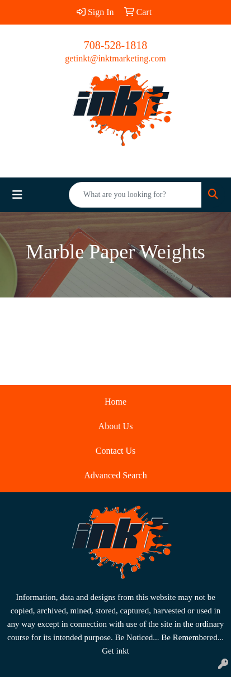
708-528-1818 (115, 45)
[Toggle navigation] (17, 195)
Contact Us (116, 450)
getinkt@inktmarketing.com (115, 58)
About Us (115, 426)
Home (115, 401)
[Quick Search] (135, 195)
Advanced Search (115, 475)
